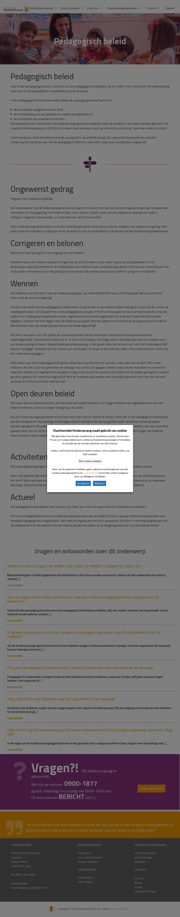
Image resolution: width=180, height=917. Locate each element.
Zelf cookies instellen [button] (90, 461)
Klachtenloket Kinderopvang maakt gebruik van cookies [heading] (90, 430)
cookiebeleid (90, 472)
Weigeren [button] (99, 483)
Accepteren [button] (83, 483)
